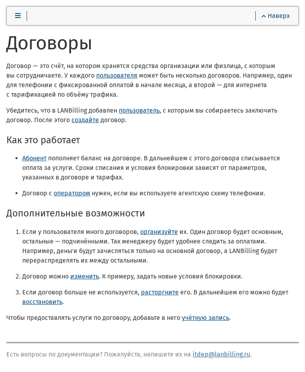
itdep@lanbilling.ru (221, 354)
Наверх (276, 15)
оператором (72, 193)
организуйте (159, 232)
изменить (84, 276)
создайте (85, 120)
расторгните (160, 292)
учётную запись (205, 317)
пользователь (139, 110)
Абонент (34, 158)
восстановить (42, 302)
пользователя (116, 75)
